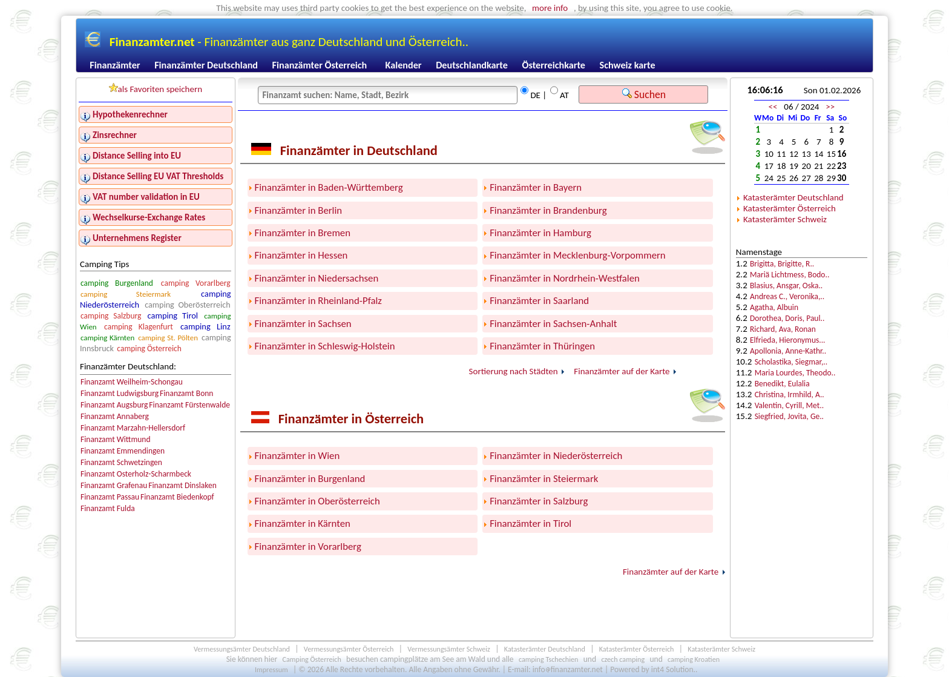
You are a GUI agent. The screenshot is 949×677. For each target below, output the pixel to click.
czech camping (623, 659)
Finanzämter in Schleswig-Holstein (325, 346)
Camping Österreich (312, 659)
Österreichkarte (553, 65)
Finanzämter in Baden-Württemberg (329, 187)
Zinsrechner (115, 135)
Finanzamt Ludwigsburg (119, 393)
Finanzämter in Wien (297, 455)
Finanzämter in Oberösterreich (317, 501)
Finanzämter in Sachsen (303, 323)
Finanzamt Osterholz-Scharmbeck (135, 474)
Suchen (644, 94)
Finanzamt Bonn (186, 393)
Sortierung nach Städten (513, 371)
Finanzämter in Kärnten (302, 523)
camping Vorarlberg (196, 283)
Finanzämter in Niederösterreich (556, 455)
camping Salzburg (110, 316)
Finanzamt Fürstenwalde (189, 405)
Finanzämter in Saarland (539, 300)
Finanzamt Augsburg (114, 405)
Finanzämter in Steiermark (544, 478)
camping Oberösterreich (187, 305)
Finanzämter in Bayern (536, 187)
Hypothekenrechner (130, 114)
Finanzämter (115, 65)
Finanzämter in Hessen (301, 255)
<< (773, 106)
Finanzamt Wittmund (115, 439)
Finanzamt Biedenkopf (177, 497)
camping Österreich (149, 348)
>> (830, 106)
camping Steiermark (125, 294)
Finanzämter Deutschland (206, 65)
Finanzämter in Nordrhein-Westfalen (565, 278)
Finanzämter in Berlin (299, 210)
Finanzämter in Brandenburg (548, 210)
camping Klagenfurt (138, 327)
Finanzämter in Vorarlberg (308, 546)
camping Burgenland (116, 283)
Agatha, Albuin (774, 307)
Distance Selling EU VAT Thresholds (158, 176)
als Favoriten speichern (156, 88)
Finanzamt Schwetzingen (121, 462)
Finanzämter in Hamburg (540, 232)
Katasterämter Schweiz (785, 219)
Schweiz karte (627, 65)
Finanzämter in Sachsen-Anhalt (553, 323)
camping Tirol (173, 315)
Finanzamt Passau (109, 497)
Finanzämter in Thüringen (542, 346)
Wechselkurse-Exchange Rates (149, 217)
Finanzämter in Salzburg (539, 501)
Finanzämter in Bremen (302, 232)
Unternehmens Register (137, 238)
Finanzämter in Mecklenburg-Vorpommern (578, 255)
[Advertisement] (801, 491)
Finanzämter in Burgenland (310, 478)
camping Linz (205, 326)
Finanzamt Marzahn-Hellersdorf (132, 428)
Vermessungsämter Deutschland (242, 648)
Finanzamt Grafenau (113, 485)
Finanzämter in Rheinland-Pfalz (318, 300)
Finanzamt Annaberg (114, 416)
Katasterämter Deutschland (793, 197)
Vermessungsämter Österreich (349, 648)
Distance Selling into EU (137, 155)
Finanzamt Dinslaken (182, 485)
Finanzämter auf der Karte (621, 371)
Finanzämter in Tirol (530, 523)
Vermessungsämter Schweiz (448, 648)
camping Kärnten (107, 337)
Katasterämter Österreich (789, 208)
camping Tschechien (549, 659)
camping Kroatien (694, 659)
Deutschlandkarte (472, 65)
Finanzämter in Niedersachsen (317, 278)
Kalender (404, 65)
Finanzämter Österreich (319, 65)
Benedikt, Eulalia (782, 383)
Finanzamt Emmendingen (122, 451)
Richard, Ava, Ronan (783, 329)
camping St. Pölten (168, 337)
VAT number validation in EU (146, 196)
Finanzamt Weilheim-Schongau (131, 382)
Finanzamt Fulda (107, 508)
